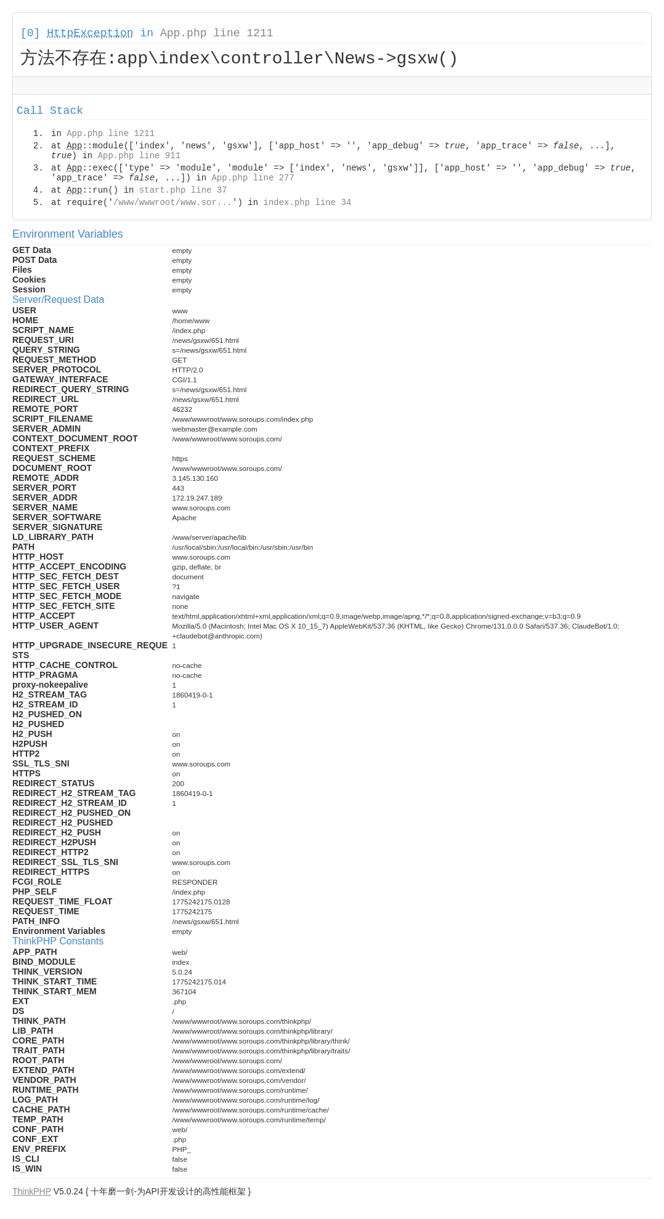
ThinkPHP (31, 1193)
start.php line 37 (183, 192)
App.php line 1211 (216, 33)
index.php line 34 (307, 204)
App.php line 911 (139, 158)
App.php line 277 (252, 180)
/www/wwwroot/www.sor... (172, 204)
